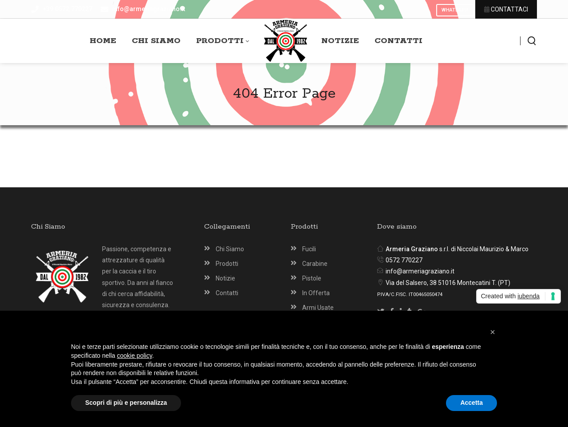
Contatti (227, 293)
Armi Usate (318, 307)
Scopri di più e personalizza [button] (126, 402)
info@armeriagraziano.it (420, 271)
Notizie (225, 278)
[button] (492, 332)
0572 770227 (404, 260)
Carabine (314, 263)
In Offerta (316, 293)
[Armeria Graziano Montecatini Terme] (285, 41)
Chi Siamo (230, 249)
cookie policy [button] (134, 355)
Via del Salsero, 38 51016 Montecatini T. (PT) (448, 282)
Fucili (309, 249)
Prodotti (227, 263)
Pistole (311, 278)
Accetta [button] (471, 402)
